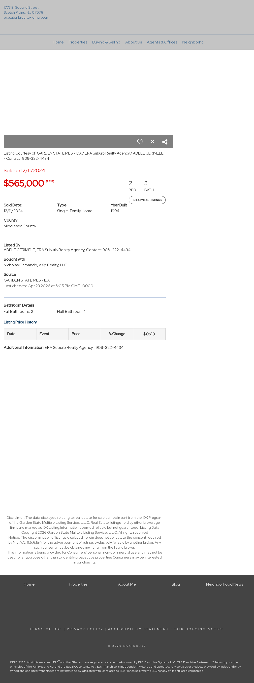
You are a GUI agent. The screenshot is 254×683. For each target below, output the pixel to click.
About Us (133, 42)
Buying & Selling (106, 42)
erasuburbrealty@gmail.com (26, 17)
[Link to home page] (126, 11)
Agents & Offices (162, 42)
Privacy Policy (85, 629)
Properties (78, 42)
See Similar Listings (147, 200)
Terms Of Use (46, 629)
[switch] (140, 142)
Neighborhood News (200, 42)
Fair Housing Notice (199, 629)
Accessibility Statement (138, 629)
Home (58, 42)
